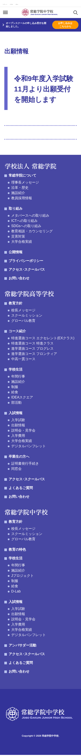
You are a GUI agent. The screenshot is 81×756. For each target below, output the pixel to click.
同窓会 (16, 470)
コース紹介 (17, 332)
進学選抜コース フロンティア (34, 355)
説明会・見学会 (23, 431)
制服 (14, 388)
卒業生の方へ (19, 457)
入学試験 (18, 421)
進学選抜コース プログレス (32, 349)
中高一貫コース (23, 360)
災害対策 (18, 237)
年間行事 (18, 377)
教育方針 (15, 304)
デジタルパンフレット (28, 447)
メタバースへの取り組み (30, 216)
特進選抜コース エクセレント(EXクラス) (42, 339)
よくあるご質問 (41, 4)
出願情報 (18, 426)
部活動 (16, 403)
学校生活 (15, 370)
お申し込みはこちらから (65, 26)
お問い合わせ (64, 4)
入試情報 (15, 414)
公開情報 (15, 253)
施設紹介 (18, 194)
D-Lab (16, 592)
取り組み (15, 209)
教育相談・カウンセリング (32, 232)
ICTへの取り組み (24, 222)
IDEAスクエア (22, 398)
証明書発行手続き (25, 464)
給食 (14, 393)
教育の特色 (17, 550)
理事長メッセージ (25, 183)
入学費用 (18, 437)
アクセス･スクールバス (15, 4)
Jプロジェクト (22, 577)
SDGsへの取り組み (26, 227)
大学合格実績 (21, 243)
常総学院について (22, 176)
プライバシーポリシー (26, 262)
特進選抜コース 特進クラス (32, 344)
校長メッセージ (23, 311)
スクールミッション (26, 316)
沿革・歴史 (20, 189)
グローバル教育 (23, 322)
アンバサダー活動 (22, 646)
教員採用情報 (21, 199)
